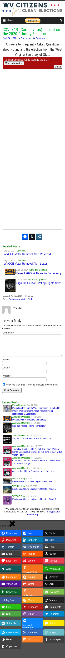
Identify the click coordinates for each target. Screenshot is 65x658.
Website (7, 380)
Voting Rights (27, 299)
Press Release (19, 409)
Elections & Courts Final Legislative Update (32, 485)
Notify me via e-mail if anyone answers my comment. (30, 389)
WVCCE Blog (18, 483)
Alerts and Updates (38, 270)
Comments (41, 38)
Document (26, 38)
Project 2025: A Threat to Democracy (38, 273)
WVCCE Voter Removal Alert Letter (25, 263)
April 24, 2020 (9, 38)
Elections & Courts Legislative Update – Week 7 (34, 493)
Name (6, 363)
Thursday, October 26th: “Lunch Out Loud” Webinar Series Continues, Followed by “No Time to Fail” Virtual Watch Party (37, 456)
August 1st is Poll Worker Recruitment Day (32, 442)
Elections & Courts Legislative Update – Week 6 (34, 503)
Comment (8, 332)
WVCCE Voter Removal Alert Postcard (27, 254)
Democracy (14, 299)
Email (6, 372)
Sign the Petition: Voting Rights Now (38, 283)
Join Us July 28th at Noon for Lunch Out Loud (33, 475)
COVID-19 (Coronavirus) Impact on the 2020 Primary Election (31, 31)
